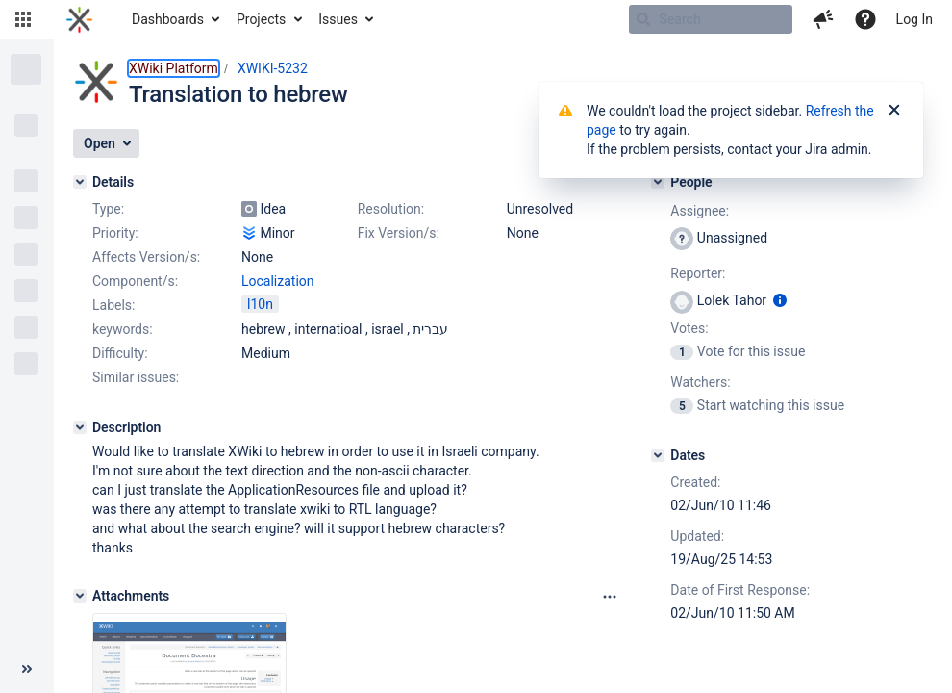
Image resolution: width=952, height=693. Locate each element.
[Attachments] (80, 596)
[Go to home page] (79, 19)
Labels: (113, 305)
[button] (23, 19)
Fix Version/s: (398, 233)
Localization (277, 281)
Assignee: (699, 210)
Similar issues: (135, 377)
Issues (338, 19)
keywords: (122, 329)
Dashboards (168, 19)
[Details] (80, 182)
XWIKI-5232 (273, 68)
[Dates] (657, 455)
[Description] (80, 427)
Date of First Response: (740, 590)
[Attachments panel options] (609, 596)
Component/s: (135, 281)
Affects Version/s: (146, 257)
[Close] (894, 110)
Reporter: (697, 273)
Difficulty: (120, 353)
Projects (261, 19)
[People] (657, 182)
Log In (914, 19)
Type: (108, 209)
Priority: (115, 233)
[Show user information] (780, 300)
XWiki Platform (173, 68)
